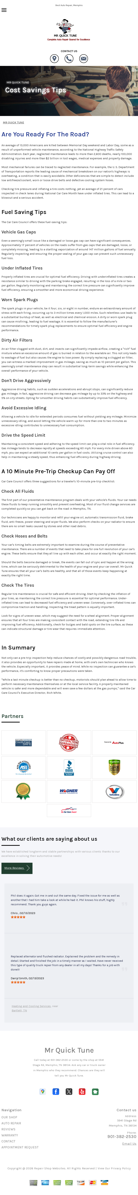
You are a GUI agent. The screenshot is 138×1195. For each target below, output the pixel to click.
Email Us (129, 1143)
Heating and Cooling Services (31, 1006)
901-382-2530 (59, 1060)
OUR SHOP (9, 1117)
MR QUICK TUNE (18, 82)
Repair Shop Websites (49, 1168)
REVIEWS (8, 1129)
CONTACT (8, 1141)
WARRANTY (9, 1135)
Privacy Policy (121, 1168)
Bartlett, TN (19, 1010)
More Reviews (16, 868)
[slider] (18, 917)
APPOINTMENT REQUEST (20, 1147)
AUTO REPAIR (11, 1123)
